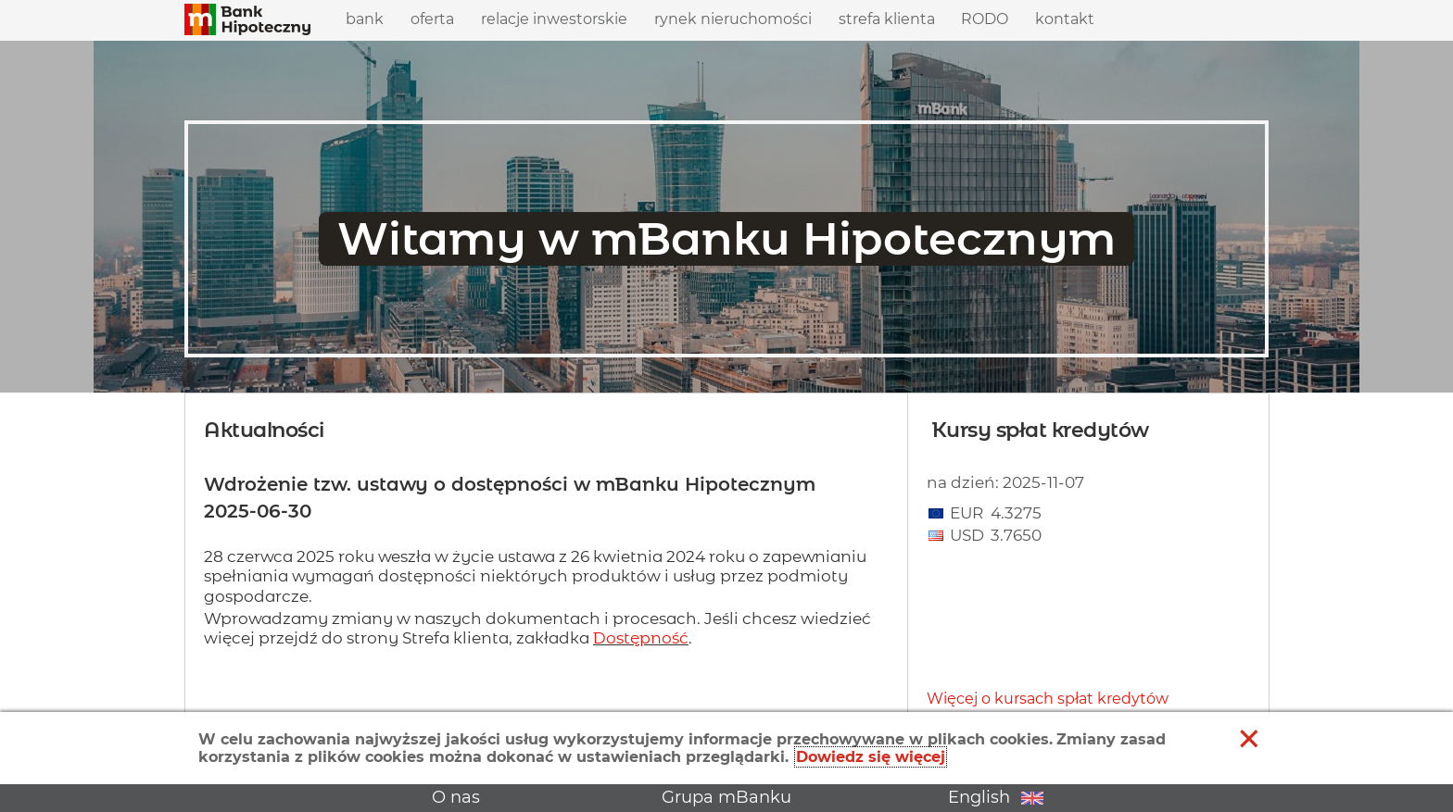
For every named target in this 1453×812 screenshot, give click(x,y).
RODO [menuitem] (984, 19)
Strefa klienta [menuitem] (887, 14)
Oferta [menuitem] (432, 14)
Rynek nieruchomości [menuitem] (733, 19)
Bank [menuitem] (365, 14)
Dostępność (641, 638)
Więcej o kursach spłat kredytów (1048, 699)
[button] (247, 20)
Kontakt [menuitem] (1064, 19)
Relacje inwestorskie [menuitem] (554, 14)
